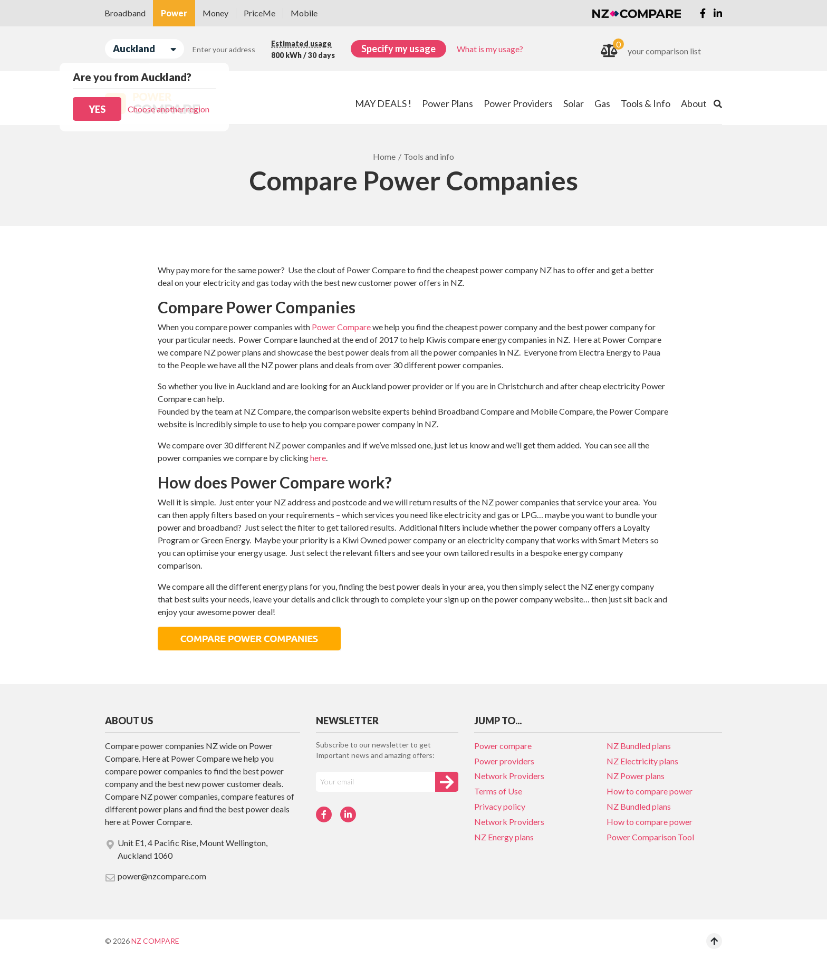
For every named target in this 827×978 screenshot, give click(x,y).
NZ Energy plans (504, 837)
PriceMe (259, 13)
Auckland (144, 49)
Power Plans (447, 103)
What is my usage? (490, 49)
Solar (573, 103)
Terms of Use (498, 791)
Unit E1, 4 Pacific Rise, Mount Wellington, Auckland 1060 (186, 849)
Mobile (304, 13)
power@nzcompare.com (155, 877)
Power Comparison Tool (650, 837)
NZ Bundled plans (639, 746)
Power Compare (341, 327)
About (694, 103)
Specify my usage (398, 48)
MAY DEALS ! (383, 103)
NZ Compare (155, 940)
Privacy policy (499, 806)
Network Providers (509, 776)
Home (384, 156)
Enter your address (224, 49)
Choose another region (168, 109)
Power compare (503, 746)
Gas (602, 103)
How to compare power (650, 791)
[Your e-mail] (375, 782)
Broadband (125, 13)
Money (215, 13)
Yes (97, 109)
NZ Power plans (636, 776)
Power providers (504, 761)
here (318, 458)
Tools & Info (645, 103)
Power (174, 13)
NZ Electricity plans (642, 761)
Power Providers (518, 103)
